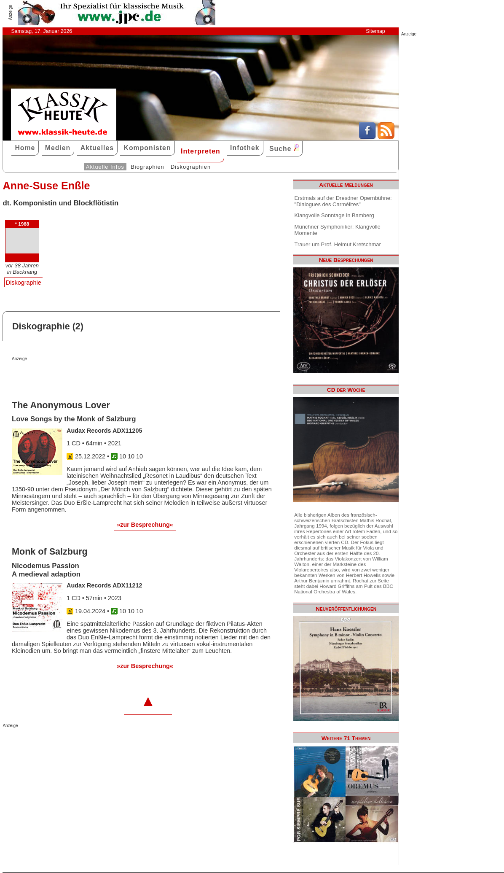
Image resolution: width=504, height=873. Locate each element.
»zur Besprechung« (145, 524)
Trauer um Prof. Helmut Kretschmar (338, 244)
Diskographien (191, 167)
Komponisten (147, 147)
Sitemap (375, 31)
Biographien (147, 167)
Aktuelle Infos (105, 167)
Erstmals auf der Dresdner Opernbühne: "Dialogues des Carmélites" (343, 201)
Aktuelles (97, 147)
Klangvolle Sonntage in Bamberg (334, 215)
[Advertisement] (110, 378)
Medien (58, 147)
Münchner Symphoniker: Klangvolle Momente (338, 230)
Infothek (245, 147)
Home (25, 147)
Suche (284, 148)
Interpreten (200, 151)
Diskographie (23, 282)
